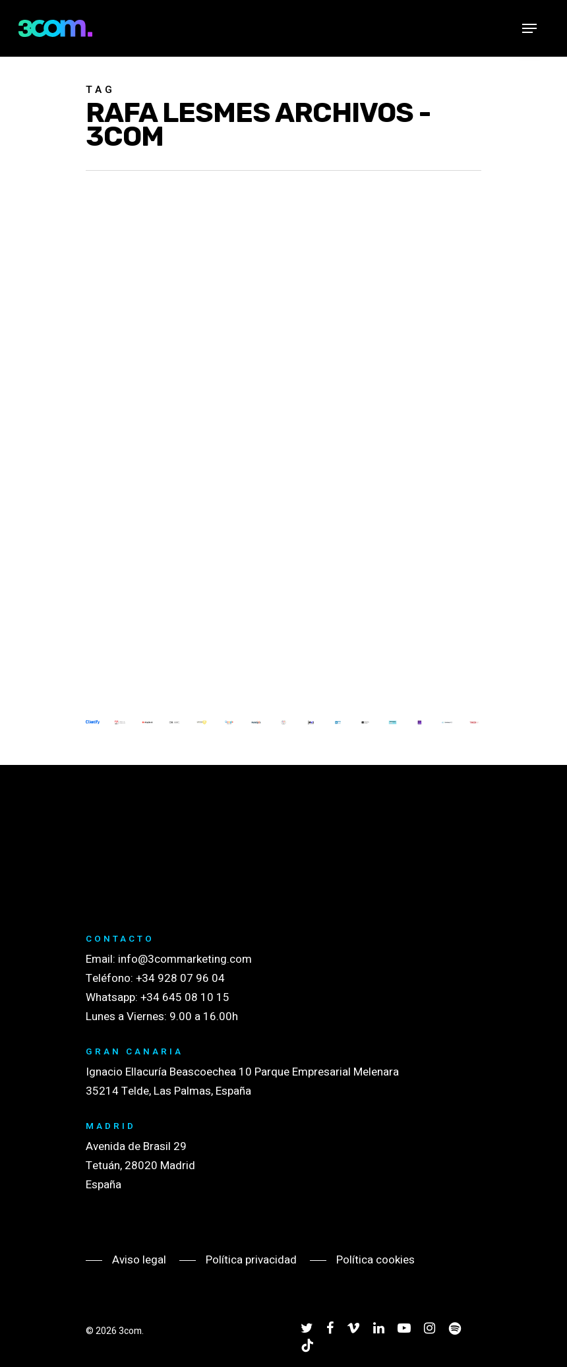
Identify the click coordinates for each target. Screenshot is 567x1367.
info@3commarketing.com (185, 959)
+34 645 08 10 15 (184, 997)
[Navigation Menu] (529, 28)
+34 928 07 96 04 (180, 978)
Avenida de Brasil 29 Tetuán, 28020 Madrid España (140, 1165)
